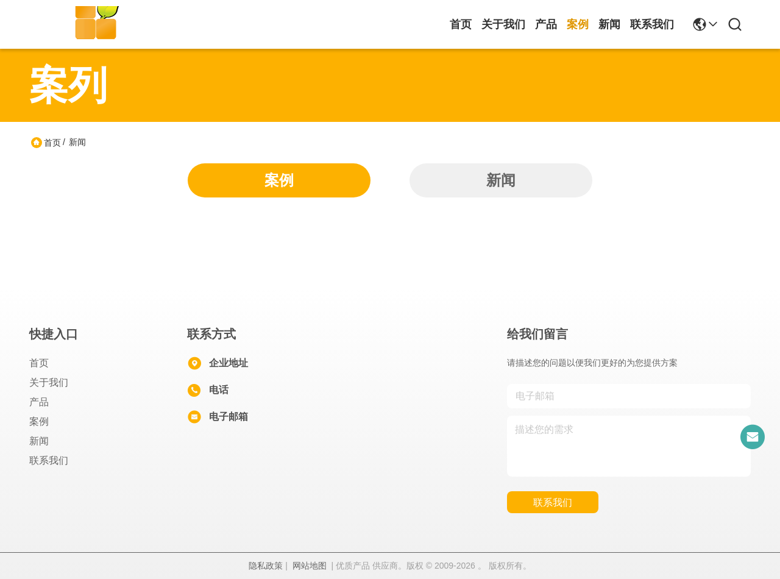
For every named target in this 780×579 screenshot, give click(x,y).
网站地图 (309, 565)
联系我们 (652, 24)
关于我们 (503, 24)
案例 (578, 24)
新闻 (609, 24)
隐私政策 (266, 565)
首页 (461, 24)
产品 (546, 24)
